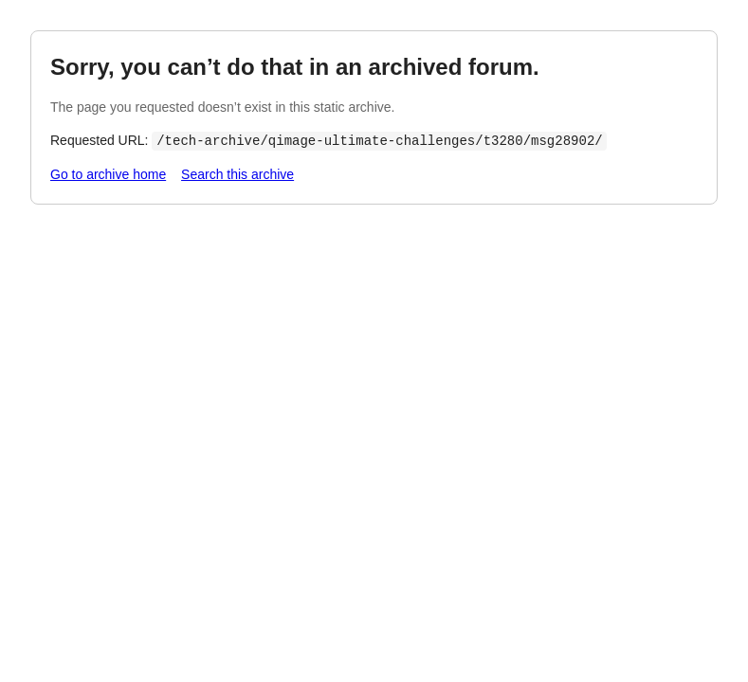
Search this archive (237, 174)
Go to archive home (108, 174)
